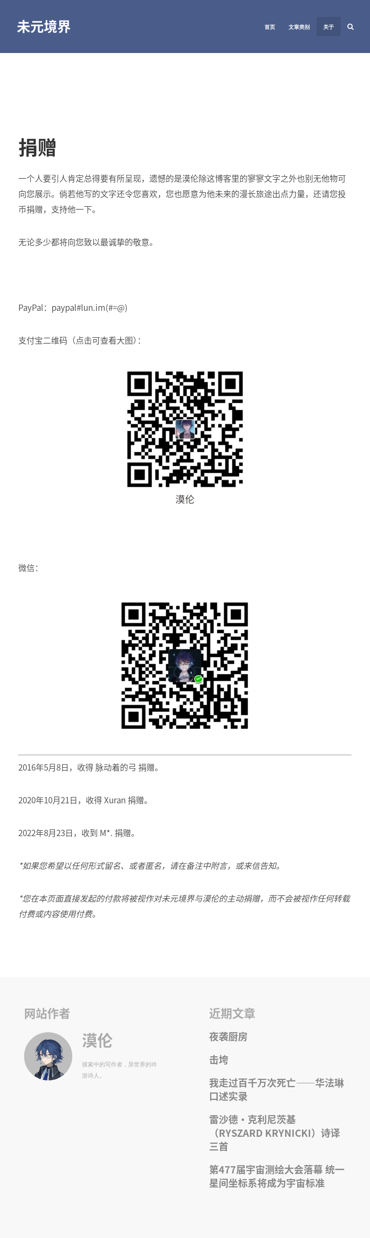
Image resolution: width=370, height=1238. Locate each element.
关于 (328, 27)
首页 (269, 27)
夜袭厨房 (228, 1036)
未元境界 (44, 26)
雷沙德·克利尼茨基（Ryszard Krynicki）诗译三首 (274, 1132)
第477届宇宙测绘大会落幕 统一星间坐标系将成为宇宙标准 (276, 1176)
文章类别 (299, 27)
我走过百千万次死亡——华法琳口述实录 (276, 1089)
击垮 (218, 1059)
